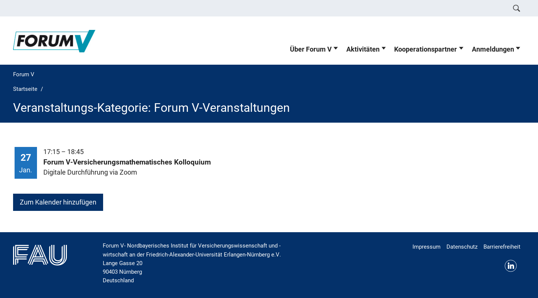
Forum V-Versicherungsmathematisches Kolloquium (127, 162)
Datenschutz (461, 246)
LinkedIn (511, 266)
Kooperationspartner (425, 49)
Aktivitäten (363, 49)
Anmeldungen (493, 49)
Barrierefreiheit (501, 246)
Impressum (426, 246)
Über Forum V (311, 49)
